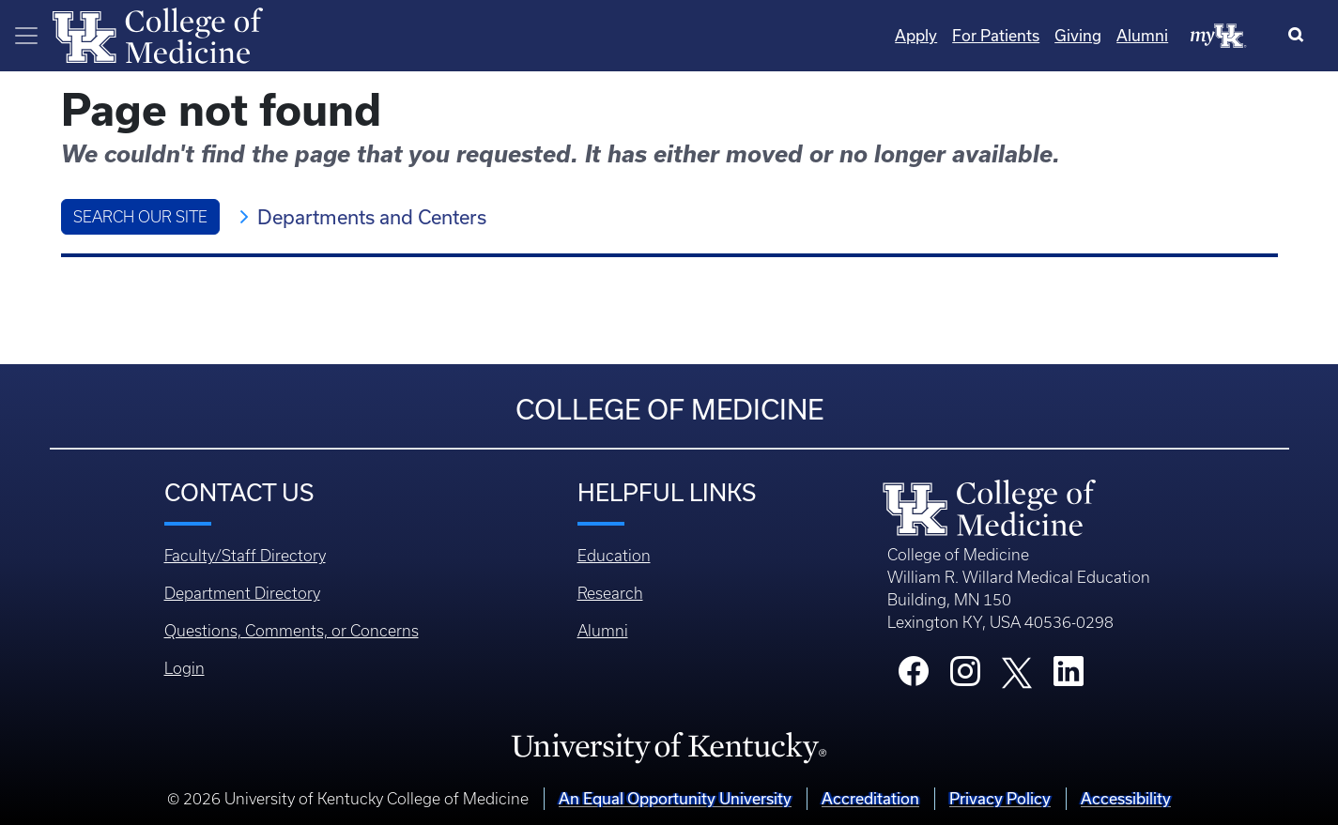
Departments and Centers (371, 217)
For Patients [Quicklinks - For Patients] (995, 35)
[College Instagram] (965, 676)
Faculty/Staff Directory (245, 555)
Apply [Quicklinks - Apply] (916, 35)
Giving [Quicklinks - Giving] (1077, 35)
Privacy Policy (1000, 798)
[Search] (1300, 35)
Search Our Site (140, 216)
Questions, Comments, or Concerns (291, 630)
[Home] (158, 33)
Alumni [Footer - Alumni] (602, 630)
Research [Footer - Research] (610, 593)
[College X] (1017, 672)
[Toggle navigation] (26, 35)
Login (184, 668)
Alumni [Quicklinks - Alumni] (1142, 35)
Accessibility (1126, 798)
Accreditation (870, 798)
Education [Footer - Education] (614, 555)
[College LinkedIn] (1068, 676)
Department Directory (242, 593)
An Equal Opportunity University (675, 798)
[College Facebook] (914, 676)
